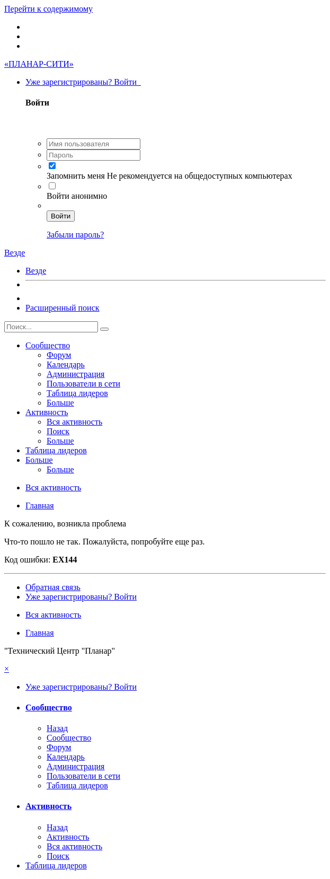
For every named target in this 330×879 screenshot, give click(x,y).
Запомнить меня (77, 175)
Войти (60, 216)
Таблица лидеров (77, 393)
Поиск (58, 431)
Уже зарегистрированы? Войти (83, 81)
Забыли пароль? (75, 234)
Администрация (75, 374)
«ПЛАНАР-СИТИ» (39, 63)
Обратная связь (53, 587)
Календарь (66, 364)
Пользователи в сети (83, 383)
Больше (60, 402)
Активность (46, 412)
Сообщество (47, 345)
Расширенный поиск (62, 307)
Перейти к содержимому (48, 8)
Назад (57, 728)
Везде (35, 270)
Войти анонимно (77, 195)
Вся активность (74, 421)
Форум (59, 354)
